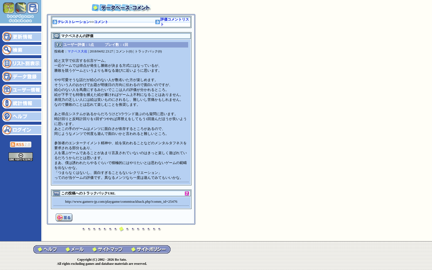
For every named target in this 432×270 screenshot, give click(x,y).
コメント (101, 22)
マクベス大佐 (77, 51)
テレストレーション (74, 22)
